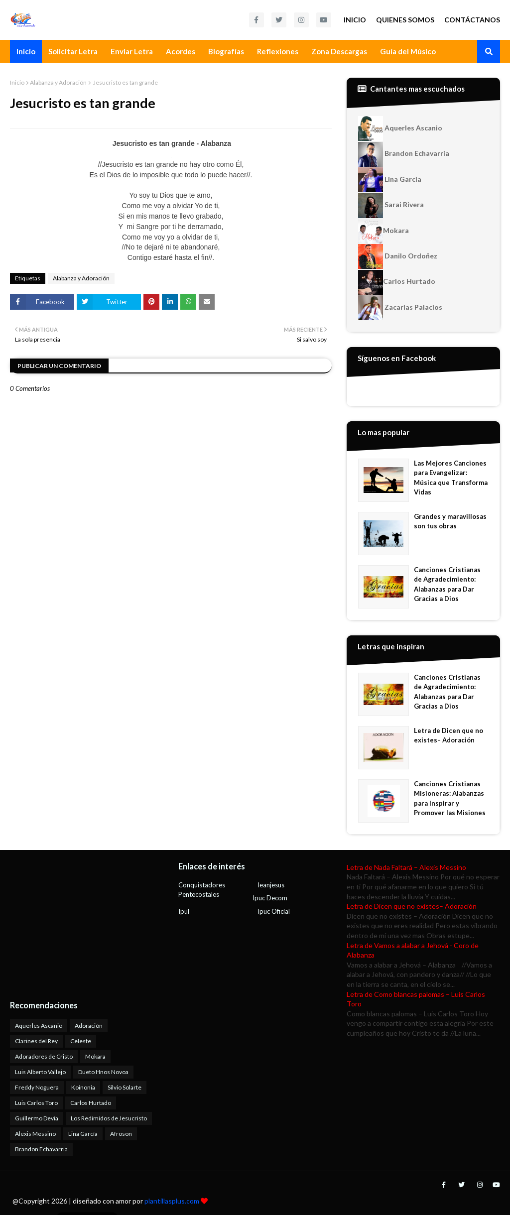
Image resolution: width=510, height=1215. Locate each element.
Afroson (121, 1133)
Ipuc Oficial (273, 911)
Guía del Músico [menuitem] (408, 51)
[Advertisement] (72, 924)
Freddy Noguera (37, 1087)
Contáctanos (472, 19)
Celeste (80, 1041)
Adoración (89, 1025)
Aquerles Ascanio (400, 128)
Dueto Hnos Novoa (103, 1072)
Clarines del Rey (36, 1041)
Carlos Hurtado (396, 282)
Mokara (383, 231)
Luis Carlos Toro (36, 1102)
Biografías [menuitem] (226, 51)
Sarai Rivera (391, 205)
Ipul (183, 911)
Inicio (355, 19)
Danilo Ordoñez (397, 256)
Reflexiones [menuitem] (277, 51)
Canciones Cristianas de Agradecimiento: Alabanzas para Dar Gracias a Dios (447, 584)
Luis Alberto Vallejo (40, 1072)
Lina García (83, 1133)
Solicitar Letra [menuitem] (73, 51)
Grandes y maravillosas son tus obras (450, 521)
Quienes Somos (405, 19)
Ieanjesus (270, 885)
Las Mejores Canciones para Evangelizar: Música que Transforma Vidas (451, 477)
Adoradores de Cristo (44, 1056)
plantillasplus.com (172, 1201)
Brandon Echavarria (403, 154)
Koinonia (83, 1087)
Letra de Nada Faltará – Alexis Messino (406, 867)
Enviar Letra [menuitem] (132, 51)
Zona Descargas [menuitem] (339, 51)
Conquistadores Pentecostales (201, 890)
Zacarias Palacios (400, 307)
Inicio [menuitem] (25, 51)
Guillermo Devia (36, 1118)
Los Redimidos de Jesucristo (109, 1118)
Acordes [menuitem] (180, 51)
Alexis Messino (35, 1133)
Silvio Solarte (124, 1087)
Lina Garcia (389, 179)
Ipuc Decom (270, 898)
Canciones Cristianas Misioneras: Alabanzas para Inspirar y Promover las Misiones (450, 798)
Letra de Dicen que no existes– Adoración (448, 735)
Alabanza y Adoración (58, 82)
